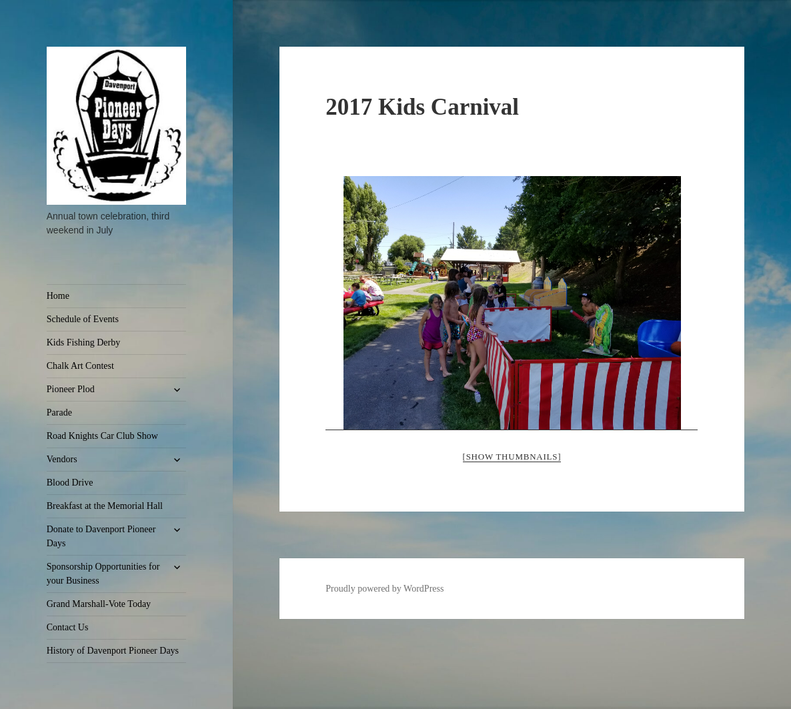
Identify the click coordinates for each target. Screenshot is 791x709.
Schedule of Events (83, 319)
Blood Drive (70, 483)
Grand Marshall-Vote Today (99, 604)
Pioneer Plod (71, 389)
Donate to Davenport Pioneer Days (101, 536)
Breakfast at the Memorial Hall (105, 506)
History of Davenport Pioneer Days (113, 651)
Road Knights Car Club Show (102, 436)
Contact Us (68, 627)
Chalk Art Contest (80, 366)
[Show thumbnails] (512, 457)
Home (58, 296)
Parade (59, 413)
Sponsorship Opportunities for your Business (103, 574)
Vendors (62, 459)
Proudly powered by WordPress (384, 589)
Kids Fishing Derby (83, 342)
